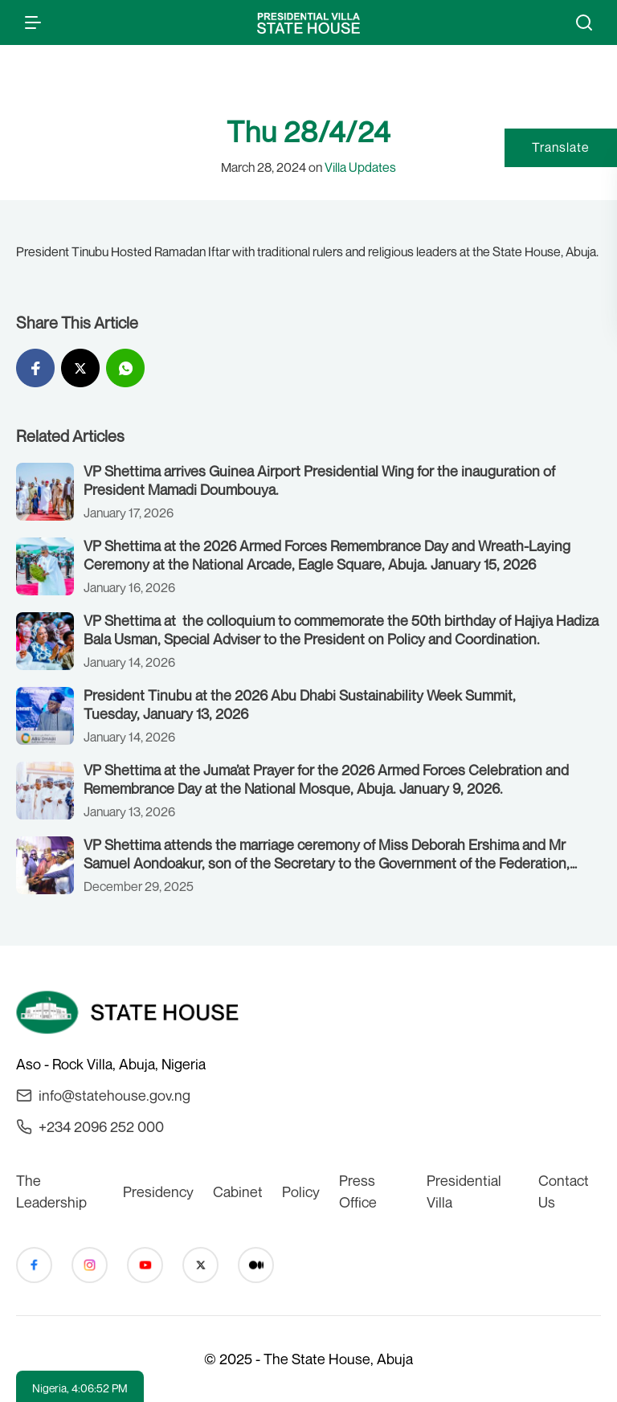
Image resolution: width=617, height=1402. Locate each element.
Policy (301, 1191)
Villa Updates (360, 167)
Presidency (158, 1191)
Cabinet (238, 1191)
